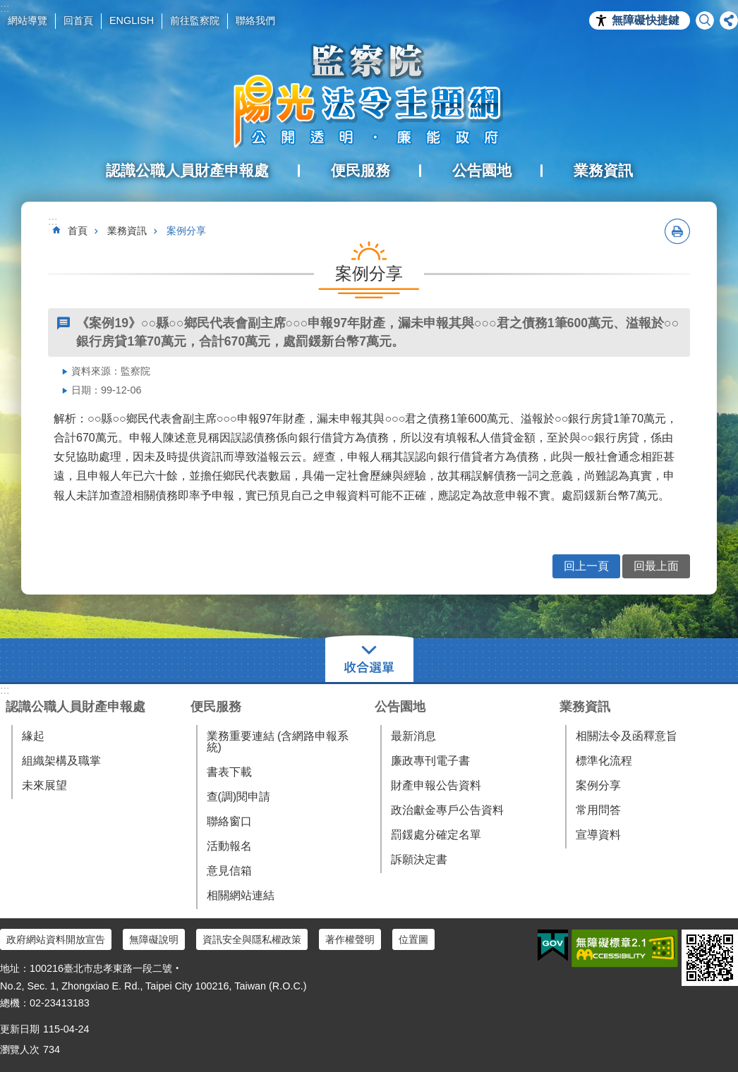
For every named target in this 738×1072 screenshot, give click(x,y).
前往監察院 (194, 20)
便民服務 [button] (360, 170)
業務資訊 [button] (603, 170)
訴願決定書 (419, 859)
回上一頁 (586, 566)
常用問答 (598, 810)
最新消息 (413, 736)
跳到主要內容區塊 (7, 7)
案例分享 (186, 230)
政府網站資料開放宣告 (55, 939)
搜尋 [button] (705, 20)
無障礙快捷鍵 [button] (645, 20)
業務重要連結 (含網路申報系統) (278, 741)
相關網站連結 (240, 895)
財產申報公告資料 (436, 785)
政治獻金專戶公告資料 (447, 810)
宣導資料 (598, 835)
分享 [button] (729, 20)
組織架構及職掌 (61, 761)
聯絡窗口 (229, 821)
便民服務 (215, 707)
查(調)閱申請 (239, 797)
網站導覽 (27, 20)
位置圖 (413, 939)
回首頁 (78, 20)
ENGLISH (131, 20)
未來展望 (44, 785)
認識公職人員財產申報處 (75, 707)
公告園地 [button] (482, 170)
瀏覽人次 (20, 1049)
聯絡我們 (255, 20)
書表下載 (229, 772)
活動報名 (229, 846)
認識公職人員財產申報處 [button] (187, 170)
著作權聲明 (350, 939)
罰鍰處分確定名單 (436, 835)
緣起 (33, 736)
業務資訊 (127, 230)
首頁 (77, 230)
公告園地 (400, 707)
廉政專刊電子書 (430, 761)
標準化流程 (604, 761)
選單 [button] (369, 660)
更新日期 (20, 1029)
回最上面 (656, 566)
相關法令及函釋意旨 (626, 736)
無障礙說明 (154, 939)
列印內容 (677, 231)
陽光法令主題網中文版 (369, 95)
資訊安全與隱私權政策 (251, 939)
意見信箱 (229, 871)
